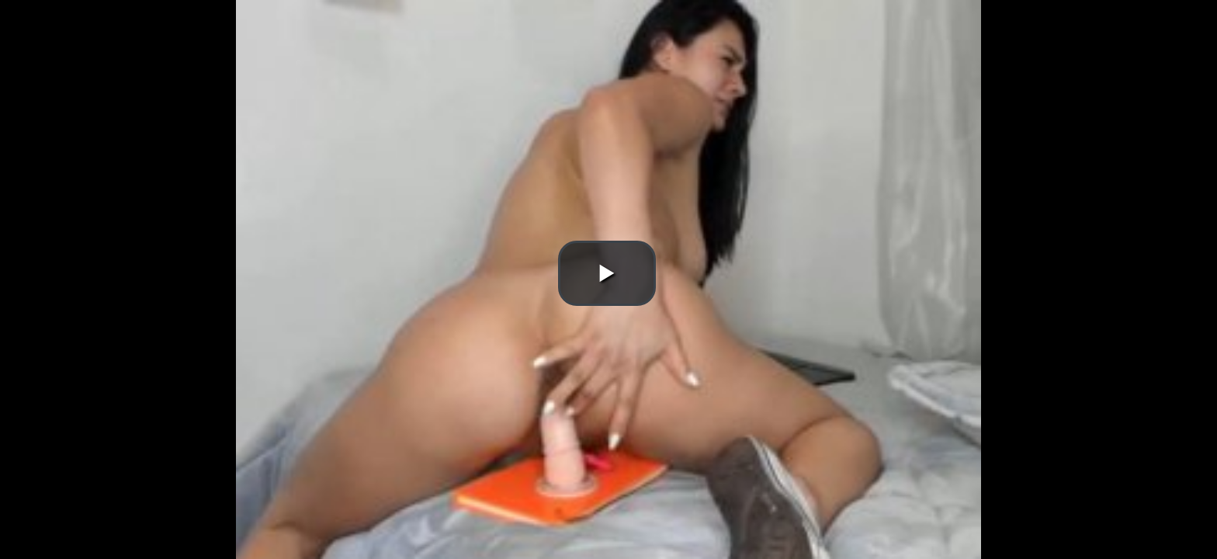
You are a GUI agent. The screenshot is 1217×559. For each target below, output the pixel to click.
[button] (607, 273)
